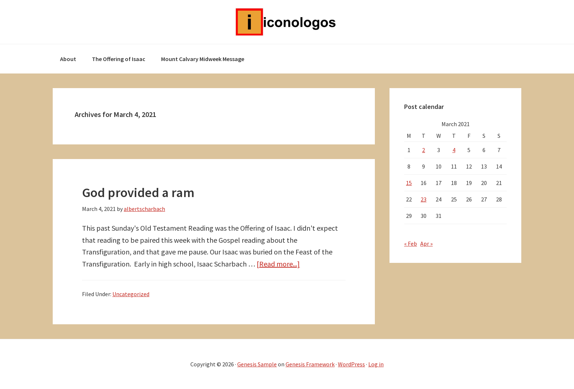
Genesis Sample (257, 364)
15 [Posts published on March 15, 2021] (409, 182)
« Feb (410, 243)
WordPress (351, 364)
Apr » (426, 243)
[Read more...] (278, 263)
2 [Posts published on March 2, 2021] (423, 150)
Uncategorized (130, 294)
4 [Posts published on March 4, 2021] (453, 150)
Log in (376, 364)
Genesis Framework (310, 364)
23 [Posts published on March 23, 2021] (423, 199)
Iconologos (287, 22)
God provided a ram (138, 192)
